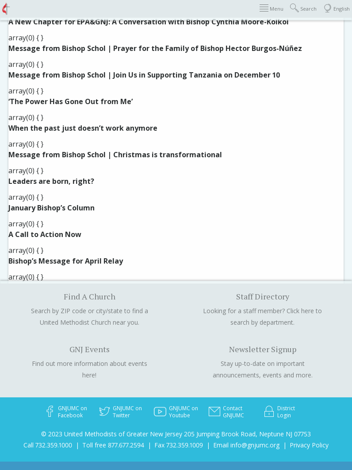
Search (303, 8)
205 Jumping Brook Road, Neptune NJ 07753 (247, 434)
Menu (271, 8)
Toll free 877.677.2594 (113, 445)
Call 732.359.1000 (47, 445)
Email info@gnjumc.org (246, 445)
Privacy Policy (309, 445)
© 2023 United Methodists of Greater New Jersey (111, 434)
